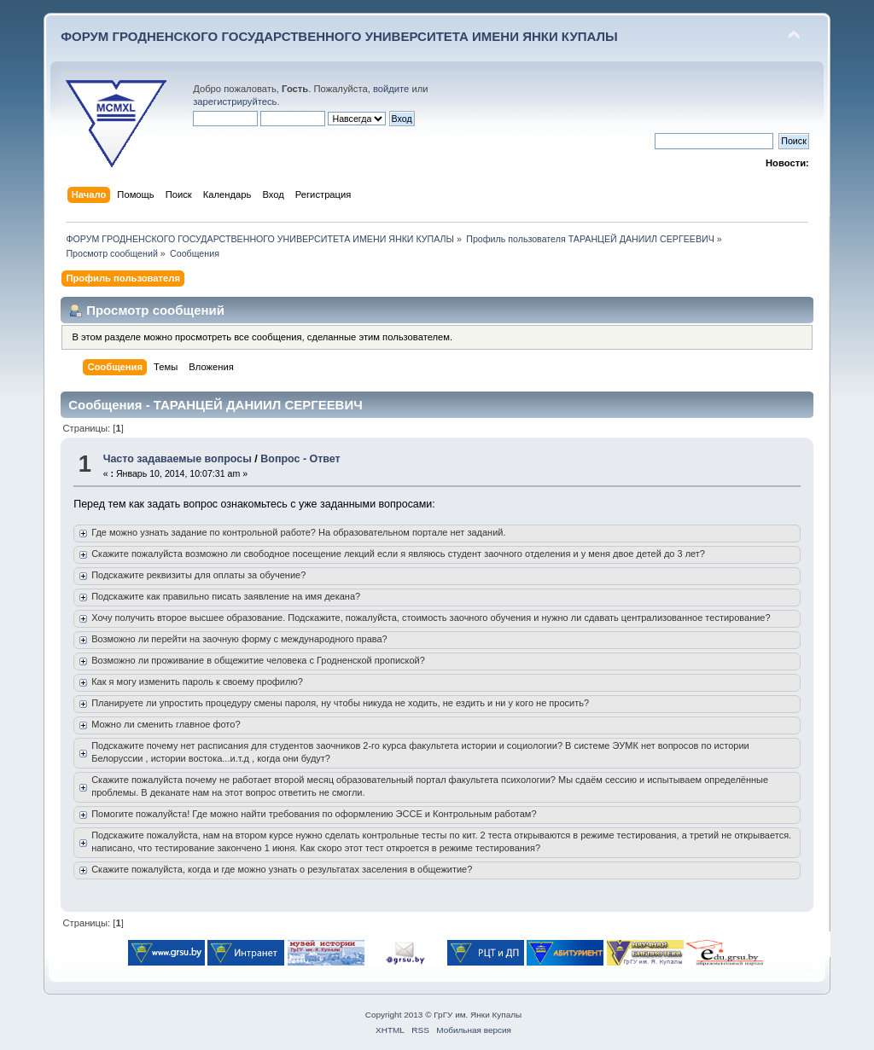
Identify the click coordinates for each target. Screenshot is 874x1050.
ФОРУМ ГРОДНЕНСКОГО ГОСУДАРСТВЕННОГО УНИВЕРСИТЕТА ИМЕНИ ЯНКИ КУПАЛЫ (339, 36)
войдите (391, 89)
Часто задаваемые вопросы (177, 459)
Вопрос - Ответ (300, 459)
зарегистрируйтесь (235, 101)
